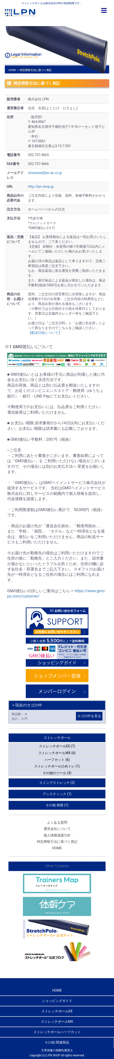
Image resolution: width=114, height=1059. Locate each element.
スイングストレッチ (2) (57, 783)
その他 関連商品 (57, 1042)
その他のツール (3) (57, 773)
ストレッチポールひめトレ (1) (57, 766)
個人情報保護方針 (57, 835)
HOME (12, 70)
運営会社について (57, 829)
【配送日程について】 (45, 333)
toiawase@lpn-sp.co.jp (45, 173)
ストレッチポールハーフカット (57, 1032)
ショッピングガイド (57, 1001)
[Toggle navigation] (104, 10)
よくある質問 (57, 822)
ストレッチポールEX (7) (57, 746)
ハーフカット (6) (57, 760)
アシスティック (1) (57, 794)
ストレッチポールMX (57, 1021)
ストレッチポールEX (57, 1011)
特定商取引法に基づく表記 (57, 841)
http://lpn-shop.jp (41, 186)
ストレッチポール (57, 738)
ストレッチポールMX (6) (56, 753)
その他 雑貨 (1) (57, 805)
